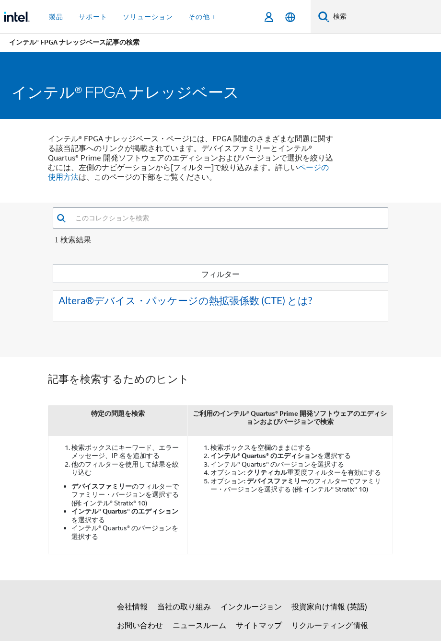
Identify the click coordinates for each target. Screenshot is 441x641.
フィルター (220, 273)
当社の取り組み (184, 607)
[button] (61, 218)
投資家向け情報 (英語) (329, 607)
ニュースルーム (199, 625)
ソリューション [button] (148, 16)
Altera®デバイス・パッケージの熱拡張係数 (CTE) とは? (185, 300)
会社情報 (132, 607)
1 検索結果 (73, 240)
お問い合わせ (140, 625)
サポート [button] (93, 16)
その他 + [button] (202, 16)
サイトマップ (259, 625)
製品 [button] (56, 16)
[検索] (323, 17)
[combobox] (227, 218)
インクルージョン (251, 607)
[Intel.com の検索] (385, 16)
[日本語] (290, 17)
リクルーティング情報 (329, 625)
